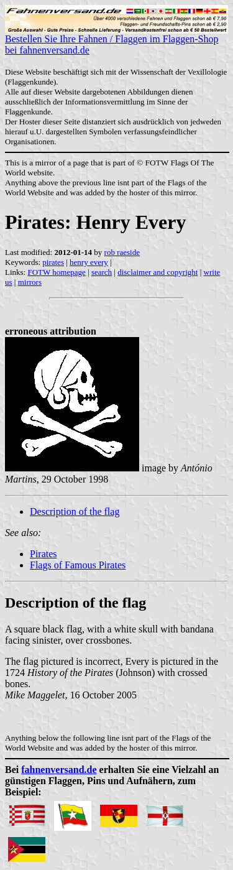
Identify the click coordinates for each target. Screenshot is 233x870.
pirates (53, 262)
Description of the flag (74, 511)
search (101, 272)
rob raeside (122, 252)
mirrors (30, 282)
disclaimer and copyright (157, 272)
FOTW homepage (56, 272)
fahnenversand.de (58, 769)
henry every (89, 262)
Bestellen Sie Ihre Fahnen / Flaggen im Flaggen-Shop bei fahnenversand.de (116, 40)
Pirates (43, 553)
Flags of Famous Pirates (78, 565)
